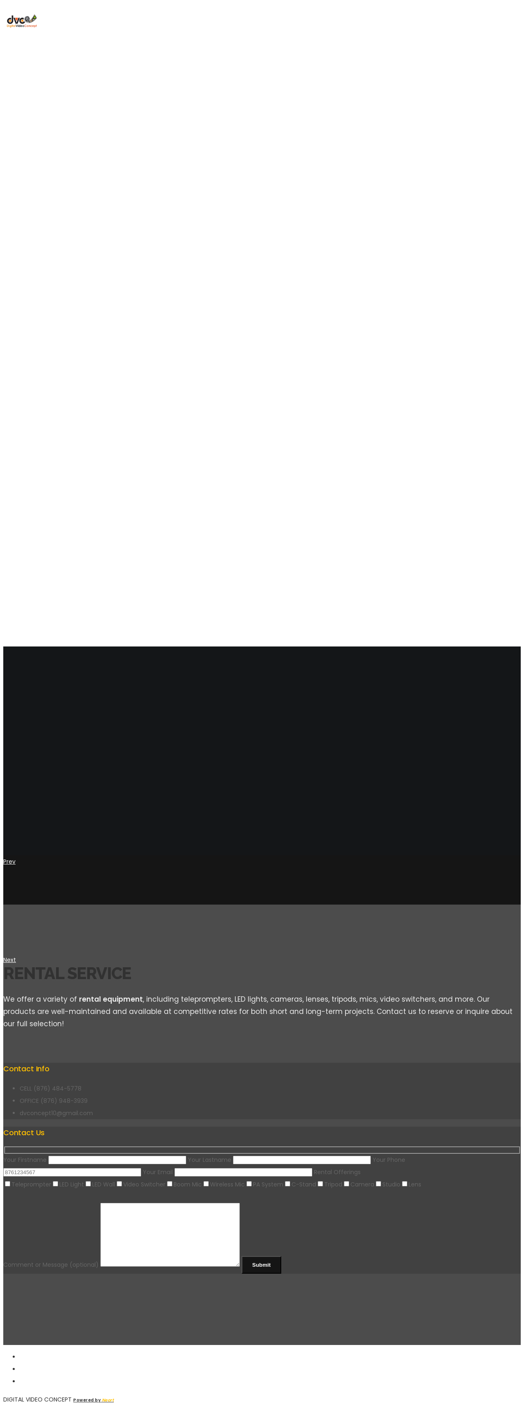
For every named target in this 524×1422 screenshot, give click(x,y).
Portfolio (38, 451)
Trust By (34, 369)
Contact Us (40, 492)
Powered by (93, 1412)
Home (29, 328)
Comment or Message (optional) (130, 1277)
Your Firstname (95, 1160)
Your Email (228, 1172)
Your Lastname (280, 1160)
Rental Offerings (337, 1172)
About (31, 410)
